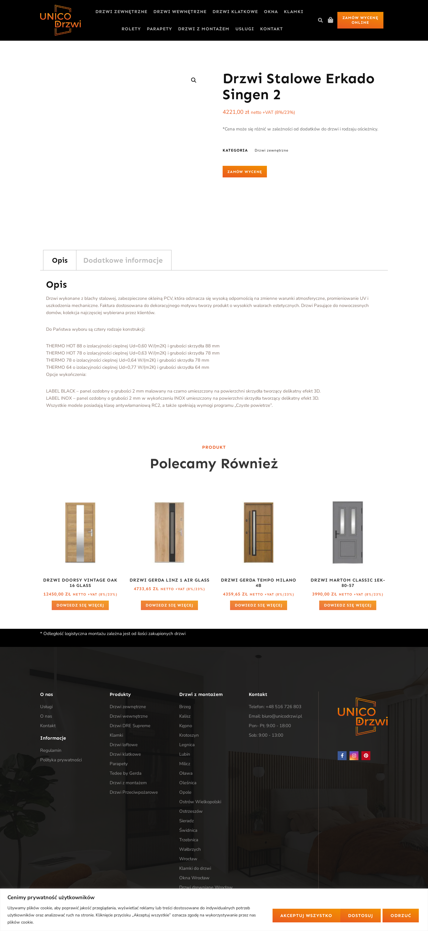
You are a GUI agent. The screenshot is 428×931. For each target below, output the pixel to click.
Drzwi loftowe (124, 745)
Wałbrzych (190, 849)
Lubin (184, 754)
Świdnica (188, 830)
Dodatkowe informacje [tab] (123, 260)
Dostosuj (283, 915)
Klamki (293, 11)
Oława (186, 773)
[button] (320, 20)
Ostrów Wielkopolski (200, 802)
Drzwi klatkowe (235, 11)
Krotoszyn (189, 735)
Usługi (244, 28)
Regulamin (51, 750)
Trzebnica (188, 840)
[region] (214, 910)
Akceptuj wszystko (385, 915)
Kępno (185, 726)
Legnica (187, 745)
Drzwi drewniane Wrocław (206, 887)
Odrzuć (327, 915)
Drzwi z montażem (203, 28)
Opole (185, 792)
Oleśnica (187, 783)
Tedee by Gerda (125, 773)
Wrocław (188, 859)
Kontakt (271, 28)
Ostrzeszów (191, 811)
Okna (271, 11)
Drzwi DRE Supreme (130, 726)
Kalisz (185, 716)
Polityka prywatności (61, 760)
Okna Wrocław (194, 878)
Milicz (184, 764)
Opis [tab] (59, 260)
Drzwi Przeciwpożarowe (134, 792)
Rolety (131, 28)
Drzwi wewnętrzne (180, 11)
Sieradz (186, 821)
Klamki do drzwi (195, 868)
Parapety (159, 28)
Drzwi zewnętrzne (121, 11)
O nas (46, 716)
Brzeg (185, 707)
